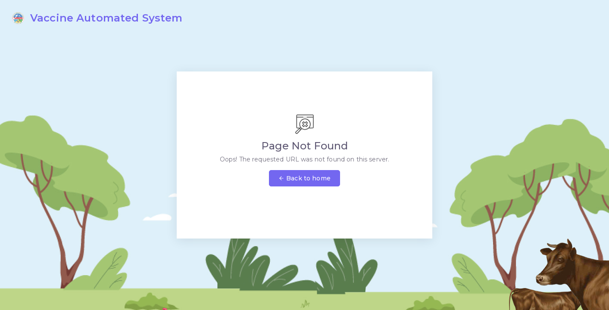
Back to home (304, 178)
